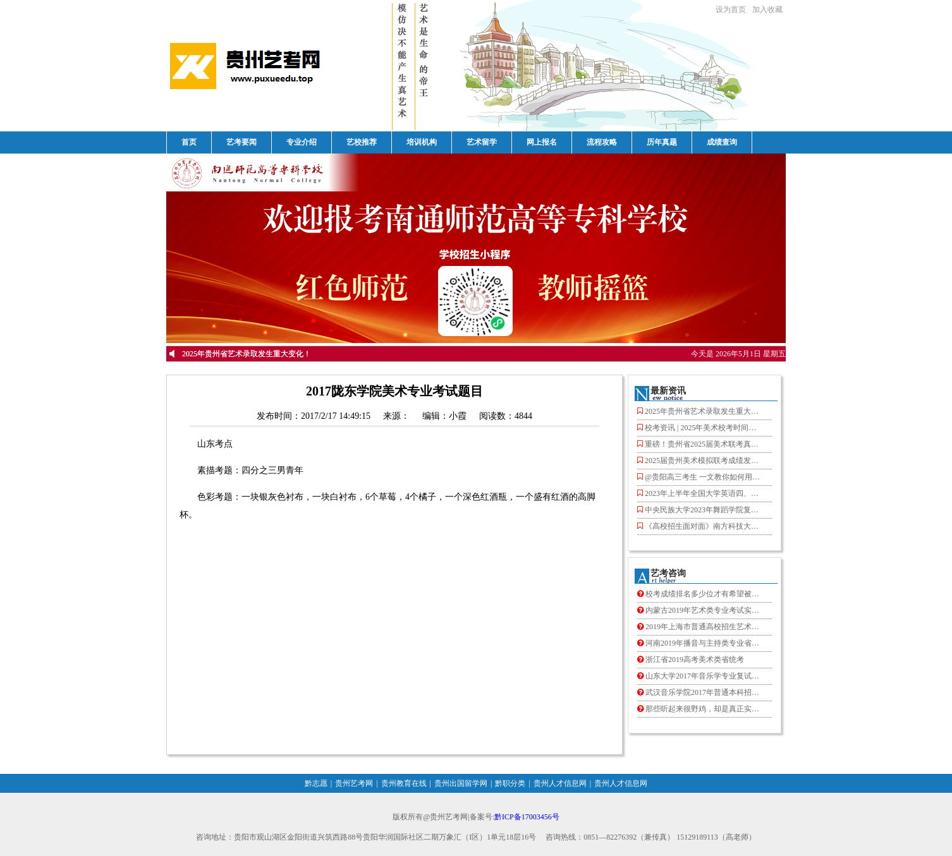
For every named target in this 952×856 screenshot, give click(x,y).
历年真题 (662, 142)
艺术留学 (482, 142)
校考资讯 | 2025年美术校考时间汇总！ (700, 428)
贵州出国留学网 (460, 783)
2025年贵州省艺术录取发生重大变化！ (246, 353)
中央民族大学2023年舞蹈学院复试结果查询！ (700, 510)
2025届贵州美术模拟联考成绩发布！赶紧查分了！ (700, 461)
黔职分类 (510, 783)
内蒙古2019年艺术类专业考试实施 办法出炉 (700, 610)
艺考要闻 (241, 142)
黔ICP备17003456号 (526, 816)
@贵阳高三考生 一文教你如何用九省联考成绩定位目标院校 (700, 477)
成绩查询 (722, 142)
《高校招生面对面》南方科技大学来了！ (700, 526)
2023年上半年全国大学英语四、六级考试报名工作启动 (700, 494)
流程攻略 (602, 142)
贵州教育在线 (404, 783)
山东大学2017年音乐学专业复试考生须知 (700, 676)
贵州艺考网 (354, 783)
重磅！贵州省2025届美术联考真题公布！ (700, 444)
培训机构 (421, 142)
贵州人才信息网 (560, 783)
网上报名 (542, 142)
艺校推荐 (361, 142)
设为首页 (731, 9)
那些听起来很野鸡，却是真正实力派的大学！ (700, 709)
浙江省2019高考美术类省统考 (690, 660)
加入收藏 (767, 9)
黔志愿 (316, 783)
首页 (189, 142)
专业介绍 (301, 142)
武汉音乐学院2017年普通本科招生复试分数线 (700, 693)
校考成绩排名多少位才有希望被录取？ (700, 594)
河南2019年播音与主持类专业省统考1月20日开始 (700, 643)
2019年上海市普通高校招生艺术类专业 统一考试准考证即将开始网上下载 (700, 627)
